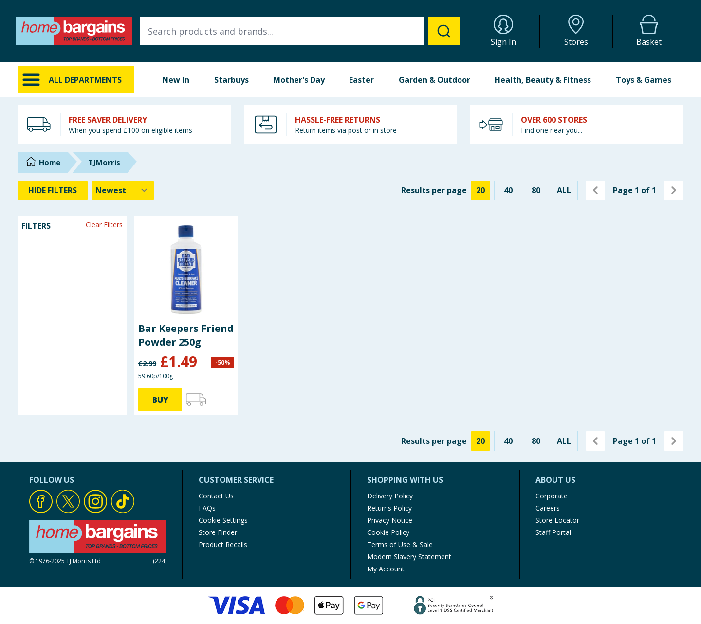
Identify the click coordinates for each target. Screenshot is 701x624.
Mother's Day (299, 79)
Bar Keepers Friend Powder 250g (186, 335)
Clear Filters (104, 224)
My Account (386, 568)
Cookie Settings (223, 520)
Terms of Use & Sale (400, 544)
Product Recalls (223, 544)
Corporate (551, 495)
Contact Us (216, 495)
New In (175, 79)
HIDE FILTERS (52, 190)
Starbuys (231, 79)
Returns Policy (389, 508)
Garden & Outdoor (434, 79)
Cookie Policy (388, 532)
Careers (547, 508)
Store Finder (218, 532)
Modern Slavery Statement (409, 556)
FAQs (207, 508)
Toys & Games (643, 79)
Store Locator (557, 520)
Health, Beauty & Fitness (543, 79)
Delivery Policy (390, 495)
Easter (361, 79)
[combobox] (300, 31)
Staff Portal (553, 532)
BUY (160, 399)
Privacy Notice (389, 520)
